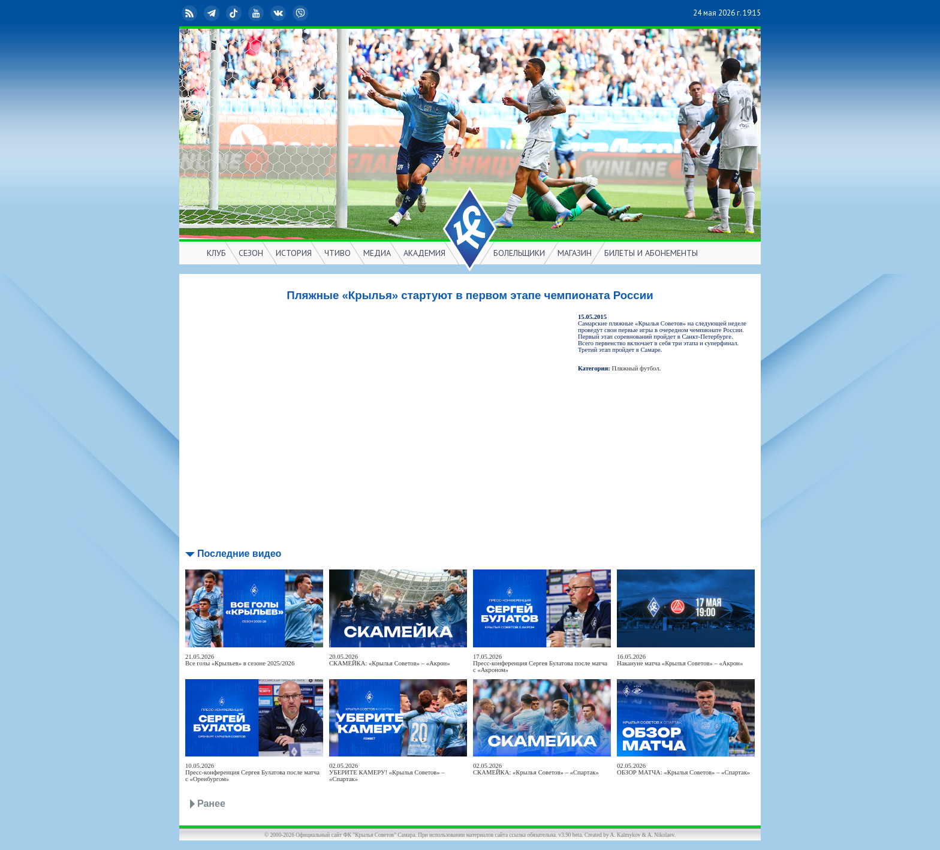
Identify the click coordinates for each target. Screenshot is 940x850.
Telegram (213, 13)
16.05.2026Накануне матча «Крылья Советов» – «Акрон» (680, 660)
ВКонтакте (279, 13)
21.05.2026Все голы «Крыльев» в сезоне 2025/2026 (239, 660)
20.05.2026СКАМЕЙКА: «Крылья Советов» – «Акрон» (389, 660)
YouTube (257, 13)
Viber (302, 13)
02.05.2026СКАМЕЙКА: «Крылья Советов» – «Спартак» (536, 769)
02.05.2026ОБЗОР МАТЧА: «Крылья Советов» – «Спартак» (683, 769)
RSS (191, 13)
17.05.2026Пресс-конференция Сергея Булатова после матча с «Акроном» (540, 663)
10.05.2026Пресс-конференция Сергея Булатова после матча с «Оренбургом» (252, 772)
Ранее (211, 803)
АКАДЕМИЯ (424, 253)
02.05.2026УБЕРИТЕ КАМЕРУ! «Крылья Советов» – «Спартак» (387, 772)
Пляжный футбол (635, 368)
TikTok (235, 13)
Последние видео (239, 553)
